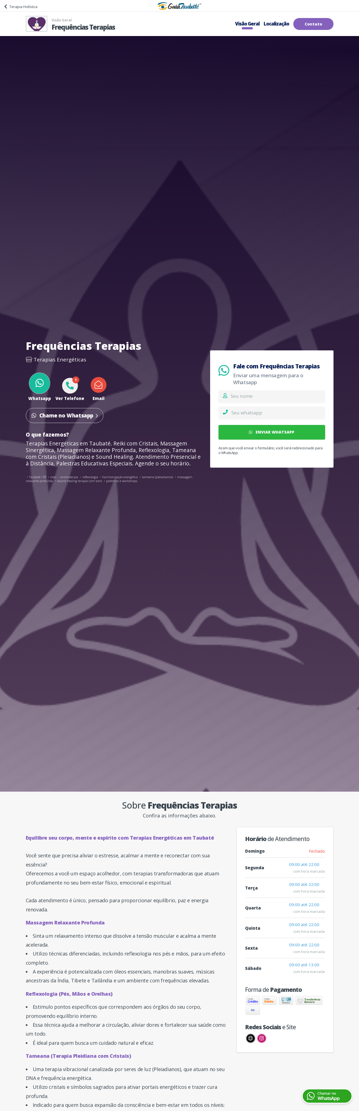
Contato (313, 24)
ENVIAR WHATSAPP (271, 432)
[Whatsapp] (278, 412)
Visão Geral (247, 24)
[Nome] (278, 396)
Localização (276, 24)
